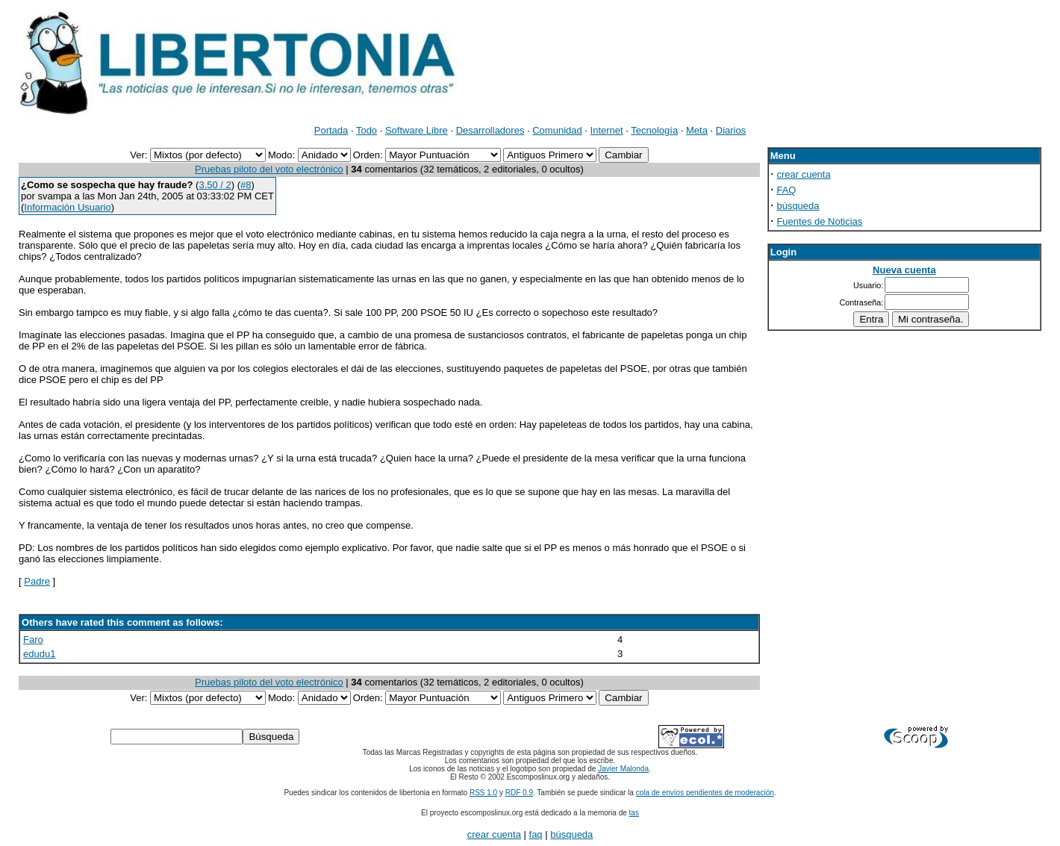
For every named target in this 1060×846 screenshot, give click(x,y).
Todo (366, 130)
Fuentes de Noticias (819, 221)
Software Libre (416, 130)
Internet (606, 130)
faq (536, 834)
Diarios (731, 130)
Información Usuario (67, 207)
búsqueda (797, 205)
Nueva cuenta (904, 270)
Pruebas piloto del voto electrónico (269, 169)
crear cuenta (803, 174)
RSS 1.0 (483, 793)
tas (634, 813)
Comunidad (557, 130)
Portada (331, 130)
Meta (697, 130)
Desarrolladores (490, 130)
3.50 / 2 (215, 184)
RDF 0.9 (519, 793)
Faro (33, 639)
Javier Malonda (623, 769)
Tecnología (654, 130)
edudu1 (39, 653)
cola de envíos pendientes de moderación (705, 793)
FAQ (786, 190)
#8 (245, 184)
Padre (37, 581)
